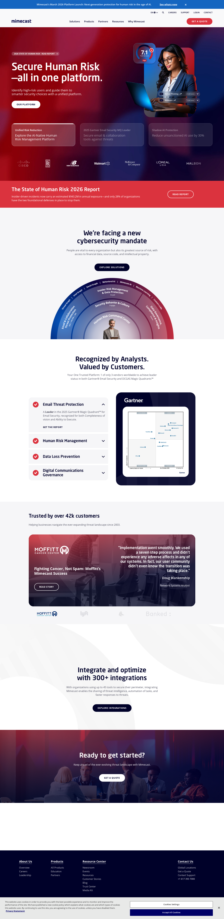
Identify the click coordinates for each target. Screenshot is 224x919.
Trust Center (89, 886)
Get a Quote (200, 21)
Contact (208, 12)
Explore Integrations (112, 707)
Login (197, 12)
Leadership (25, 875)
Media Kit (88, 890)
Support (185, 12)
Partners (55, 875)
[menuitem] (74, 23)
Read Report (181, 194)
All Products (57, 867)
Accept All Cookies (171, 912)
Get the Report (53, 427)
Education (56, 871)
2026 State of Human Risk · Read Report (34, 53)
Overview (24, 867)
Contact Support (186, 875)
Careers (172, 12)
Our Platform (26, 104)
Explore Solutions (112, 267)
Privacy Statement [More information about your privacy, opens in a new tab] (15, 911)
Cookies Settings (171, 904)
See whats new (168, 4)
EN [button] (154, 12)
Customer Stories (92, 878)
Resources (88, 875)
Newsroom (88, 867)
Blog (85, 882)
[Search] (163, 12)
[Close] (186, 5)
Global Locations (187, 867)
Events (86, 871)
